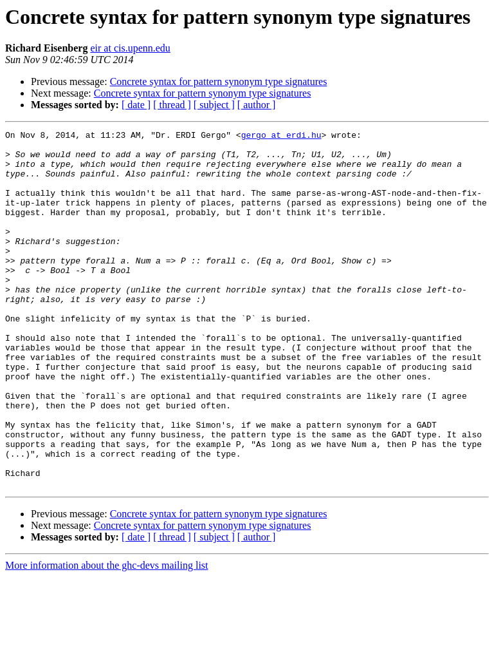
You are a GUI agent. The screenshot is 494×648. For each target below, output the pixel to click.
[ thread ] (172, 104)
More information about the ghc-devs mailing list (106, 636)
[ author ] (256, 104)
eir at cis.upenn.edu (130, 48)
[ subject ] (214, 104)
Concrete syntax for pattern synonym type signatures (218, 81)
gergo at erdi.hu (281, 136)
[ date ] (136, 104)
